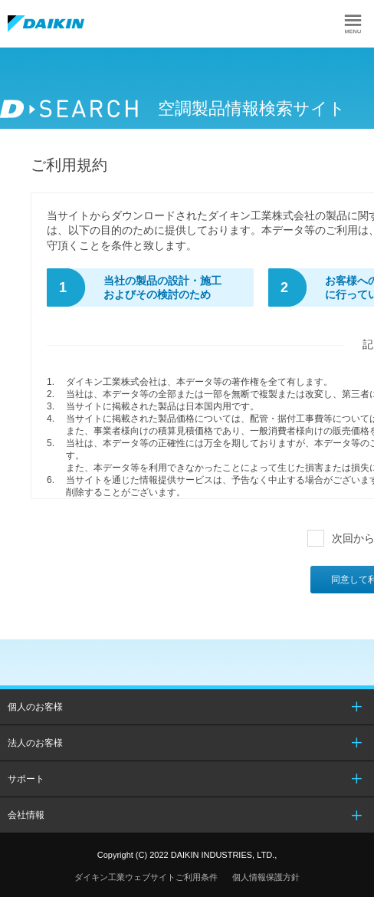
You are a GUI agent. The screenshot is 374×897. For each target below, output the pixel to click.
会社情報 (26, 815)
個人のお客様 (35, 707)
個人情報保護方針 (266, 877)
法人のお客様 (35, 743)
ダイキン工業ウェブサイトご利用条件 (146, 877)
